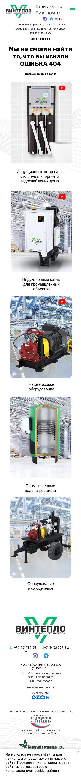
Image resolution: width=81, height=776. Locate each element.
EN (60, 19)
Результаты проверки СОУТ (40, 733)
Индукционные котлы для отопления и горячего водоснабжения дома (40, 176)
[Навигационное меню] (72, 8)
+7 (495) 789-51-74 (50, 7)
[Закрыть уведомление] (78, 752)
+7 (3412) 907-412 (49, 13)
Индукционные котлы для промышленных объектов (41, 284)
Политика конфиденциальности (40, 730)
